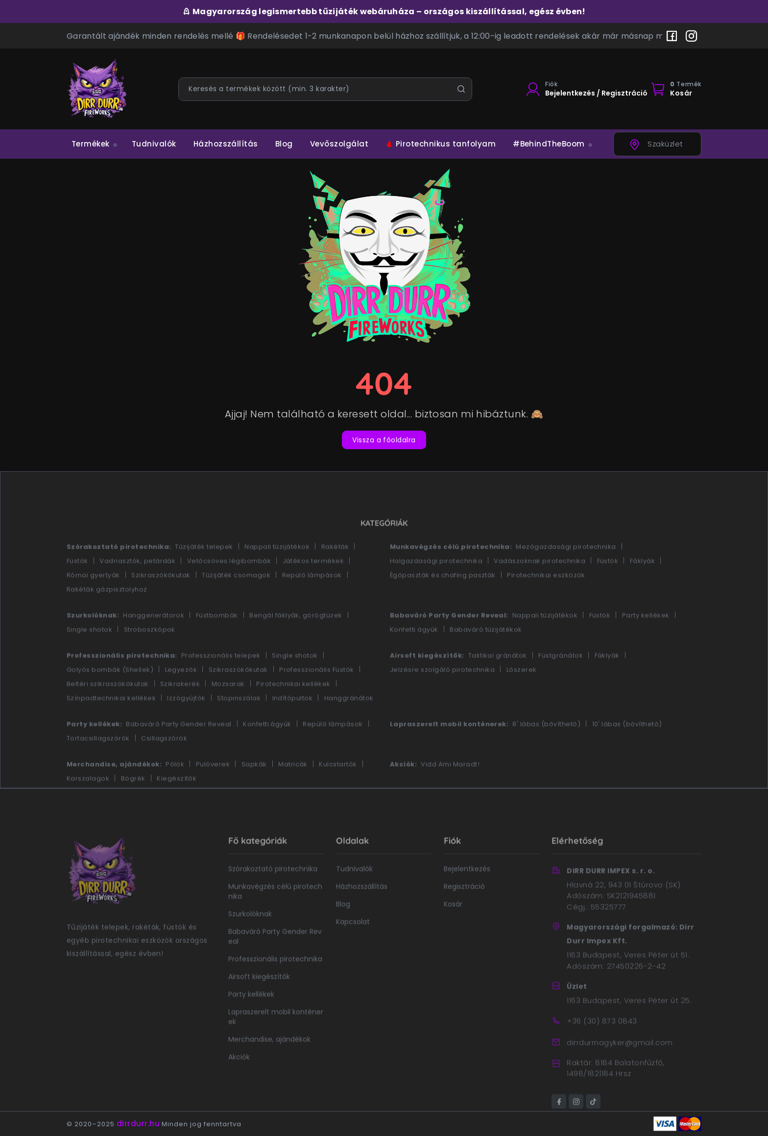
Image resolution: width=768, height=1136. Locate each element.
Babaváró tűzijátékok (486, 652)
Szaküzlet (655, 145)
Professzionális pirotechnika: (122, 678)
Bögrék (133, 801)
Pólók (175, 787)
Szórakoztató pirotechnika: (119, 570)
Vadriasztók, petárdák (137, 584)
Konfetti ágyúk (414, 652)
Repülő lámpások (312, 598)
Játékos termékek (313, 584)
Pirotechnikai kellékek (293, 707)
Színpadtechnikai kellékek (111, 721)
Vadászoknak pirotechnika (539, 584)
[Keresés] (461, 89)
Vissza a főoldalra (384, 440)
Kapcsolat (353, 945)
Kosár (453, 927)
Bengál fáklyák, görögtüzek (295, 638)
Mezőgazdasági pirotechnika (566, 570)
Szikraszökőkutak (161, 598)
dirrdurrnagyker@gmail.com (619, 1066)
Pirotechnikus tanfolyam (440, 144)
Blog (284, 144)
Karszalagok (88, 801)
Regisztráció (464, 910)
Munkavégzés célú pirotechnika (275, 914)
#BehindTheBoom (549, 144)
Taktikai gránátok (497, 678)
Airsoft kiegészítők (259, 1000)
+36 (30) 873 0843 (602, 1044)
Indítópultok (292, 721)
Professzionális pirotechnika (275, 982)
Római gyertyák (93, 598)
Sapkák (254, 787)
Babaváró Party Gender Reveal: (449, 638)
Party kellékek (646, 638)
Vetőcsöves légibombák (229, 584)
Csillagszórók (164, 761)
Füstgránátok (560, 678)
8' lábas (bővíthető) (546, 747)
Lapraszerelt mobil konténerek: (449, 747)
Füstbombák (217, 638)
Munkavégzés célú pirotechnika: (451, 570)
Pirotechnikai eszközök (546, 598)
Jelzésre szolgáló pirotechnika (442, 693)
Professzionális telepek (221, 678)
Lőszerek (521, 693)
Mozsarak (228, 707)
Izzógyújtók (186, 721)
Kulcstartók (338, 787)
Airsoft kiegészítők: (427, 678)
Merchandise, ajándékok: (114, 787)
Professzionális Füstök (316, 693)
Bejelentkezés (467, 892)
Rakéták (335, 570)
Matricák (293, 787)
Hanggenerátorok (153, 638)
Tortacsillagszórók (98, 761)
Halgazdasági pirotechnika (436, 584)
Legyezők (181, 693)
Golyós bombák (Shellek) (110, 693)
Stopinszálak (239, 721)
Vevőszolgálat (339, 144)
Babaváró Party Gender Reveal (178, 747)
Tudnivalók (154, 144)
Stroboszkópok (149, 652)
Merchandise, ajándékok (269, 1062)
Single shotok (89, 652)
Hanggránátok (349, 721)
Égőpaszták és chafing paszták (443, 598)
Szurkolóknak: (93, 638)
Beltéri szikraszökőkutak (108, 707)
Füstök (77, 584)
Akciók (239, 1080)
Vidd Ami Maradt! (450, 787)
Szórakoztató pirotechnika (272, 892)
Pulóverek (213, 787)
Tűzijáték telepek (204, 570)
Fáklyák (642, 584)
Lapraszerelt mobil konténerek (275, 1040)
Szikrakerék (180, 707)
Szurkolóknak (250, 937)
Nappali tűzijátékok (277, 570)
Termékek (91, 144)
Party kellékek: (94, 747)
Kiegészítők (176, 801)
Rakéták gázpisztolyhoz (107, 612)
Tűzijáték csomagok (236, 598)
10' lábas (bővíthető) (627, 747)
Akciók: (403, 787)
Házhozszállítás (225, 144)
